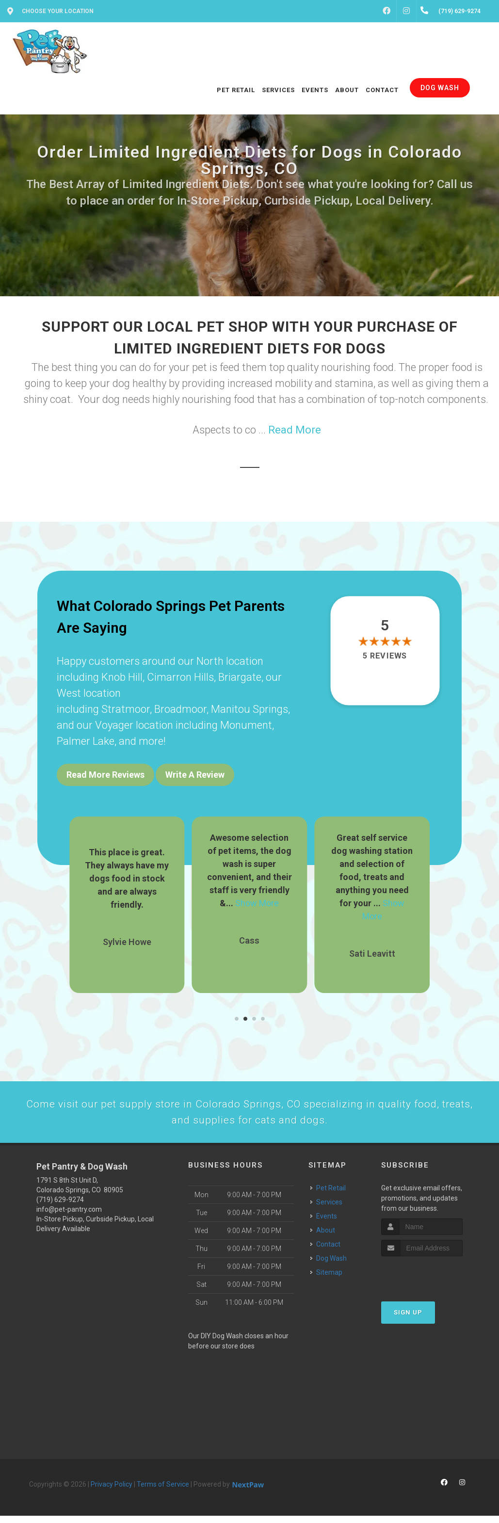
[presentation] (432, 1281)
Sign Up (408, 1319)
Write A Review (195, 775)
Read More (294, 430)
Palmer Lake (85, 741)
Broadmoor (180, 709)
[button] (236, 1012)
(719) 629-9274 (60, 1207)
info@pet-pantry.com (69, 1216)
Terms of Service (163, 1491)
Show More (257, 897)
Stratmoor (125, 709)
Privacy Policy (111, 1491)
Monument (246, 725)
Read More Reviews (105, 775)
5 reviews (385, 656)
